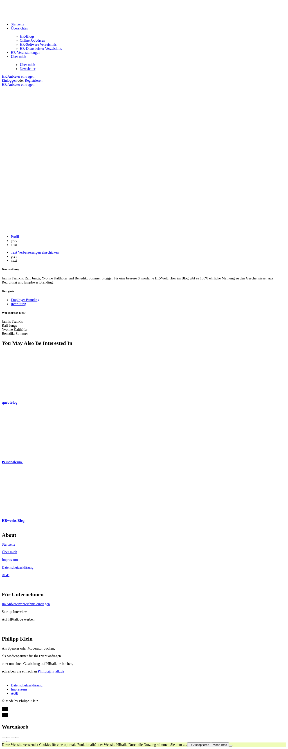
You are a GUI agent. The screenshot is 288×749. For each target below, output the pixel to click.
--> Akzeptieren (199, 745)
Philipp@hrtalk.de (51, 671)
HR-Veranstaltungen (25, 52)
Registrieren (33, 80)
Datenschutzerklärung (17, 567)
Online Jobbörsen (32, 40)
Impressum (10, 560)
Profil (15, 236)
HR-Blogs (27, 36)
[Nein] (230, 746)
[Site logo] (30, 16)
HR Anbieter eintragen (18, 76)
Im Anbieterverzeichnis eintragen (26, 604)
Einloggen (10, 80)
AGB (5, 575)
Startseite (17, 24)
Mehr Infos (220, 745)
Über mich (18, 56)
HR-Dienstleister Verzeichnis (41, 48)
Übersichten (19, 28)
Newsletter (27, 69)
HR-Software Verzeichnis (38, 44)
